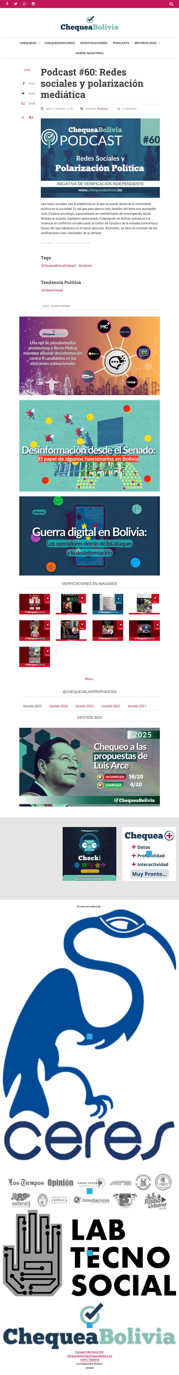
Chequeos (28, 43)
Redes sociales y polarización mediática (73, 243)
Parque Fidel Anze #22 (89, 1352)
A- (23, 117)
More (88, 679)
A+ (31, 117)
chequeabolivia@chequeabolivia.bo (89, 1355)
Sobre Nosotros (89, 53)
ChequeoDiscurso (60, 43)
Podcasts (121, 43)
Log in (46, 306)
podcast (86, 266)
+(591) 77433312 (89, 1359)
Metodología (145, 43)
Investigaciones (93, 43)
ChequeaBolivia (47, 243)
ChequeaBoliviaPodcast (59, 266)
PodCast (103, 108)
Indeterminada (53, 290)
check (27, 70)
